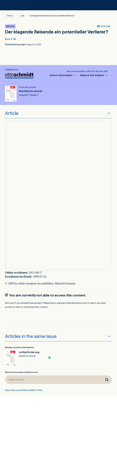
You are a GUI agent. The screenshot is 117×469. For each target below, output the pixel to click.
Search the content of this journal (21, 372)
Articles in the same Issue (31, 336)
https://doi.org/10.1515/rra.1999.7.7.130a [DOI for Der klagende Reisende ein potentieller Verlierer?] (23, 390)
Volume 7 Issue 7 (29, 95)
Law (22, 15)
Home (10, 15)
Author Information (61, 75)
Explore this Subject (92, 75)
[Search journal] (53, 379)
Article (11, 113)
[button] (49, 357)
